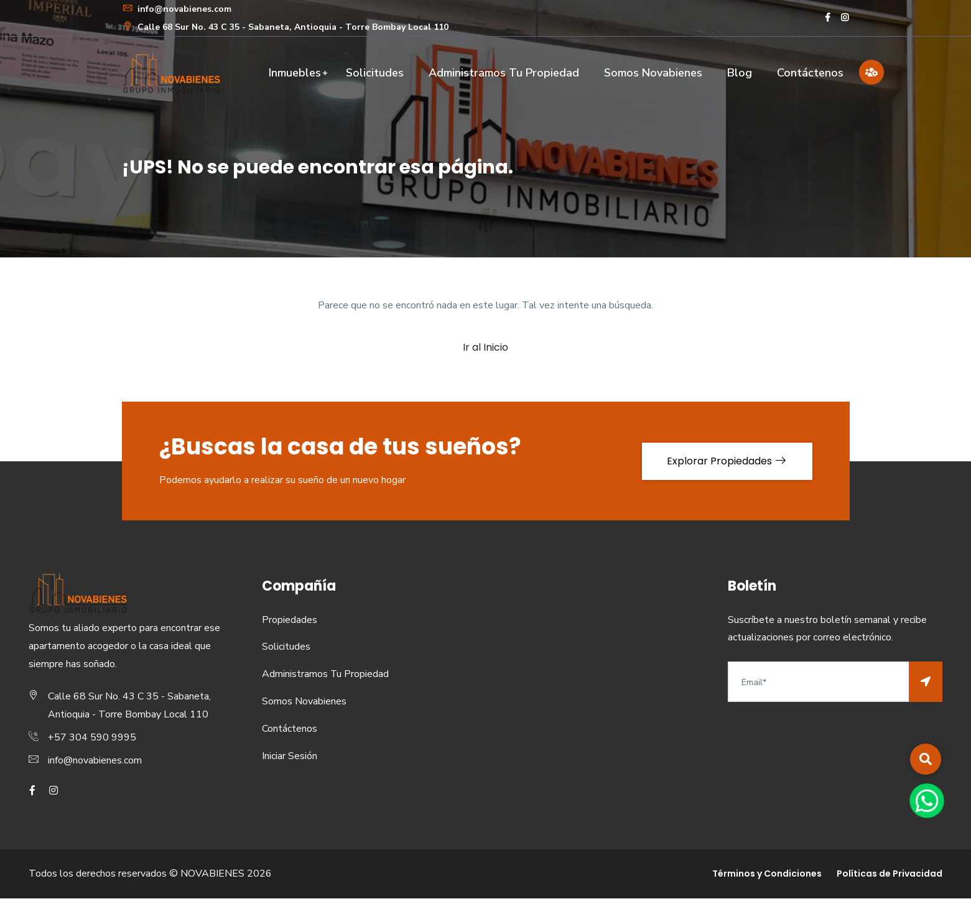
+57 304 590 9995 (92, 738)
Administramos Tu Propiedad (504, 72)
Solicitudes (375, 72)
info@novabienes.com (176, 9)
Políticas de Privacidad (889, 874)
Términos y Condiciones (767, 874)
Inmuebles (295, 72)
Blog (739, 72)
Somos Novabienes (653, 72)
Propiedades (289, 620)
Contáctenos (810, 72)
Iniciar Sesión (289, 756)
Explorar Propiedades (727, 461)
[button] (925, 759)
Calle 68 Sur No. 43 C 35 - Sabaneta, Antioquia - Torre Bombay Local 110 (285, 27)
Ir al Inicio (485, 347)
